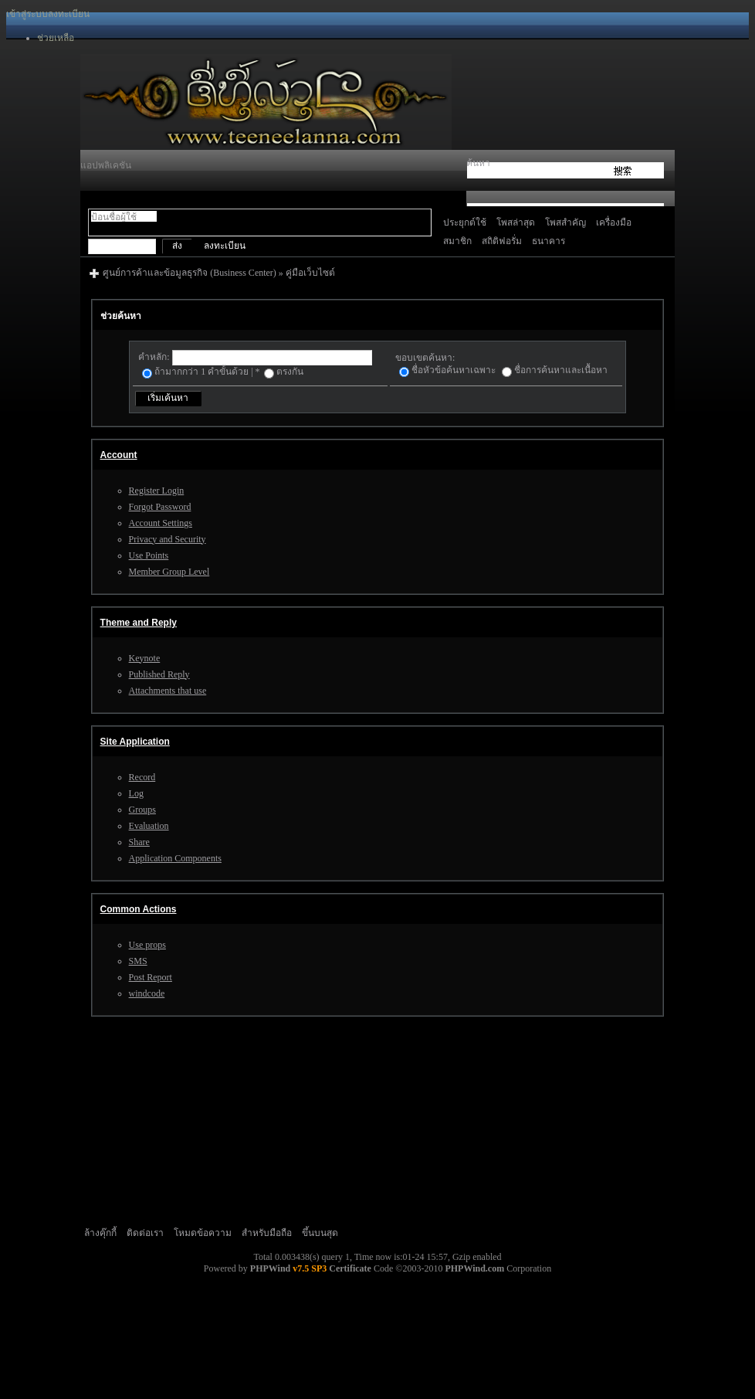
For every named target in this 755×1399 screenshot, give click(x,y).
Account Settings (160, 523)
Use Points (149, 555)
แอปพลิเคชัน (105, 165)
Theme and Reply (138, 622)
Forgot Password (160, 506)
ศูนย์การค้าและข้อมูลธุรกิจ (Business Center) (189, 272)
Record (142, 777)
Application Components (175, 858)
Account (118, 455)
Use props (147, 944)
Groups (142, 809)
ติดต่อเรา (145, 1233)
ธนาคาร (548, 241)
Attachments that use (168, 690)
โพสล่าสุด (515, 222)
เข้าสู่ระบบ (27, 13)
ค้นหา (478, 163)
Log (136, 793)
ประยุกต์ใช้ (464, 222)
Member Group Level (169, 571)
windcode (147, 993)
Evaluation (149, 825)
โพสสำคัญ (565, 222)
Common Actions (138, 909)
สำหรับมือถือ (267, 1233)
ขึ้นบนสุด (320, 1233)
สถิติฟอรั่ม (502, 241)
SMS (138, 961)
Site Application (135, 741)
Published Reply (159, 674)
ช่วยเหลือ (55, 37)
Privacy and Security (167, 539)
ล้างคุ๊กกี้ (100, 1233)
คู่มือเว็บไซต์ (310, 272)
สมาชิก (457, 241)
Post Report (150, 977)
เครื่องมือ (613, 222)
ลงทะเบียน (69, 13)
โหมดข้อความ (203, 1233)
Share (139, 842)
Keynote (145, 658)
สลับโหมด (97, 228)
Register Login (157, 490)
